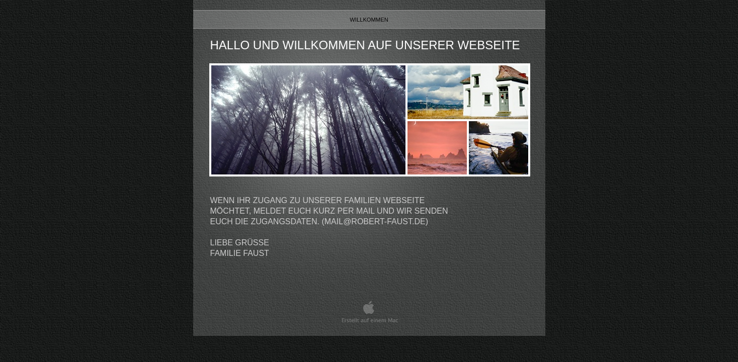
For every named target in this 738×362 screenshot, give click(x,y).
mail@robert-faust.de (375, 221)
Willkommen (369, 20)
